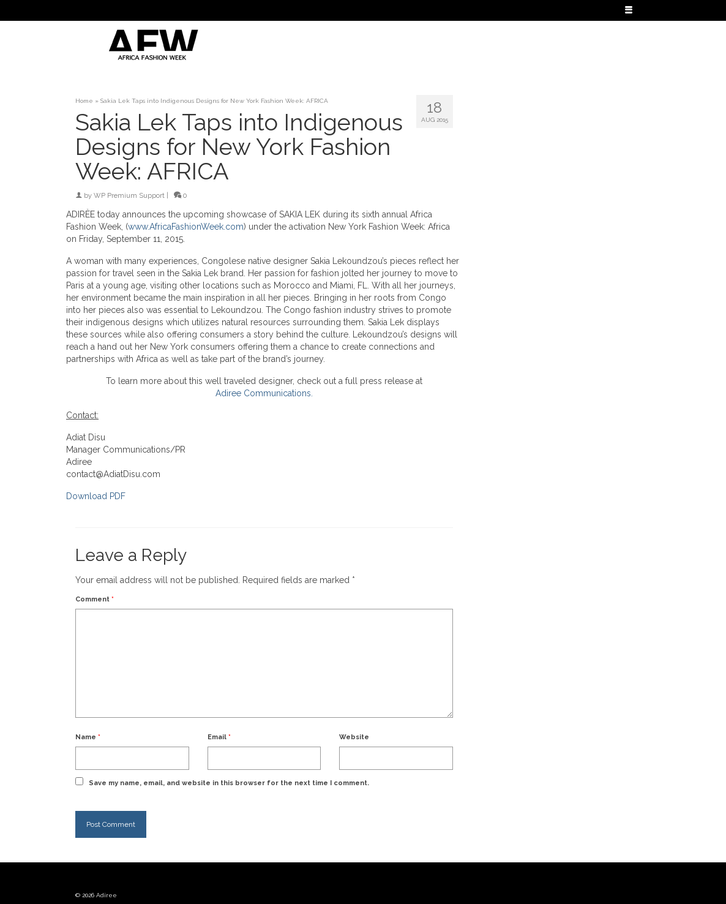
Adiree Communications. (264, 393)
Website (354, 737)
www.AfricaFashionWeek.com (186, 227)
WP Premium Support (129, 196)
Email (219, 737)
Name (87, 737)
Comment (94, 599)
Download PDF (95, 496)
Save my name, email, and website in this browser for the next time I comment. (229, 783)
